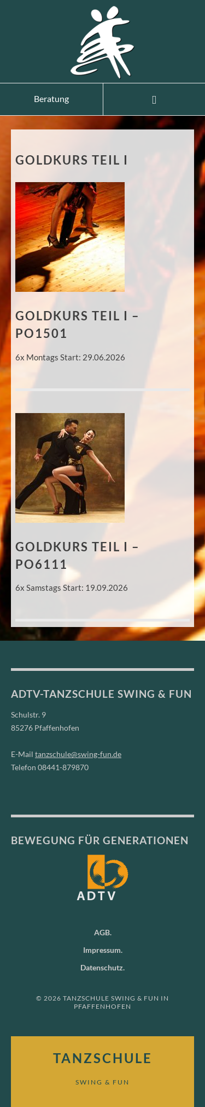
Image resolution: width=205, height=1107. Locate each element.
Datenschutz (101, 967)
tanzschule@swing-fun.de (78, 754)
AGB (102, 932)
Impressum (102, 949)
